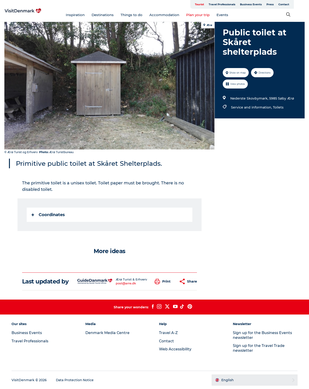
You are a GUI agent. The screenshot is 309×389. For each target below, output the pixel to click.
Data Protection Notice (75, 380)
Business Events (266, 4)
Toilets (278, 107)
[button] (164, 281)
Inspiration (82, 15)
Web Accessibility (175, 349)
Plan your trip (205, 15)
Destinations (110, 15)
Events (230, 15)
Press (285, 4)
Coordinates (48, 214)
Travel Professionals (237, 4)
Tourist (214, 4)
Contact (299, 4)
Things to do (139, 15)
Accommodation (172, 15)
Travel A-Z (168, 333)
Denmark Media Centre (108, 333)
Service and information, (252, 107)
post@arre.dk (126, 283)
